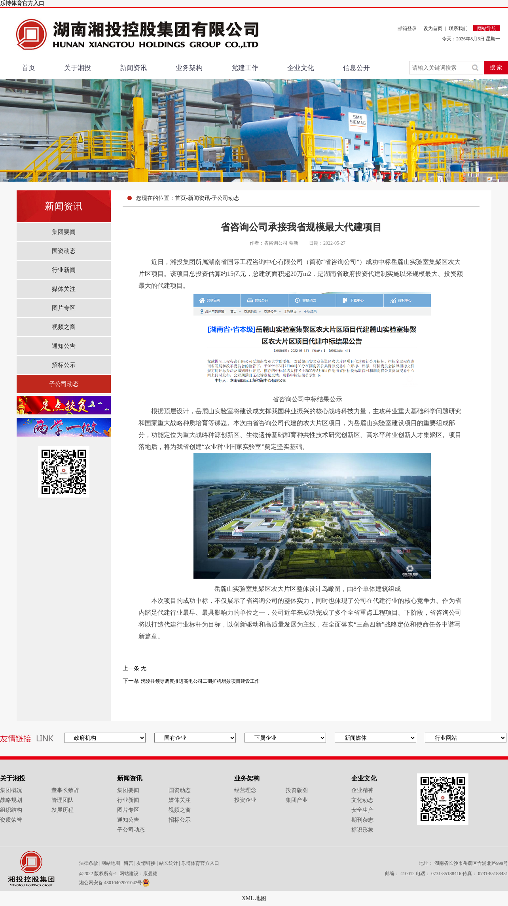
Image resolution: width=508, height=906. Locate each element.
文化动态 (362, 800)
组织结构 (11, 810)
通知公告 (64, 346)
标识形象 (362, 830)
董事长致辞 (65, 790)
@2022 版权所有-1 (98, 873)
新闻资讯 (133, 68)
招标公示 (64, 365)
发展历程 (62, 810)
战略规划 (11, 800)
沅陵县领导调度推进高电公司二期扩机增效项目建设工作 (200, 681)
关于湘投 (77, 68)
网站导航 (486, 28)
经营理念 (245, 790)
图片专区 (64, 308)
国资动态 (64, 251)
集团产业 (297, 800)
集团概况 (11, 790)
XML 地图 (254, 898)
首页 (28, 68)
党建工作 (244, 68)
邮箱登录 (407, 28)
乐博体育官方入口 (22, 3)
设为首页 (432, 28)
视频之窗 (64, 327)
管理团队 (62, 800)
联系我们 (458, 28)
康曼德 (150, 873)
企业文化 (300, 68)
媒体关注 (64, 289)
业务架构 (189, 68)
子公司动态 (64, 384)
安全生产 (362, 810)
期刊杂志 (362, 820)
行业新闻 (64, 270)
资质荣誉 (11, 820)
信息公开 (356, 68)
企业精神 (362, 790)
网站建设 (128, 873)
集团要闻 (64, 232)
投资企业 (245, 800)
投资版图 (297, 790)
